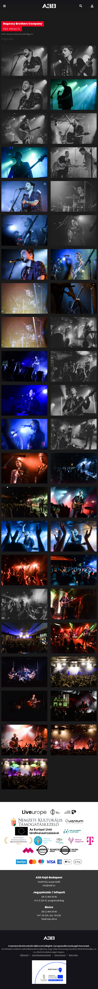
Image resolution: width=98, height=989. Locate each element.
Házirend (24, 955)
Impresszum (60, 955)
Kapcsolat (73, 955)
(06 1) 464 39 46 (49, 911)
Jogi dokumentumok (41, 955)
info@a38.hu (49, 885)
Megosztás (7, 39)
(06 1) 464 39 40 (49, 896)
